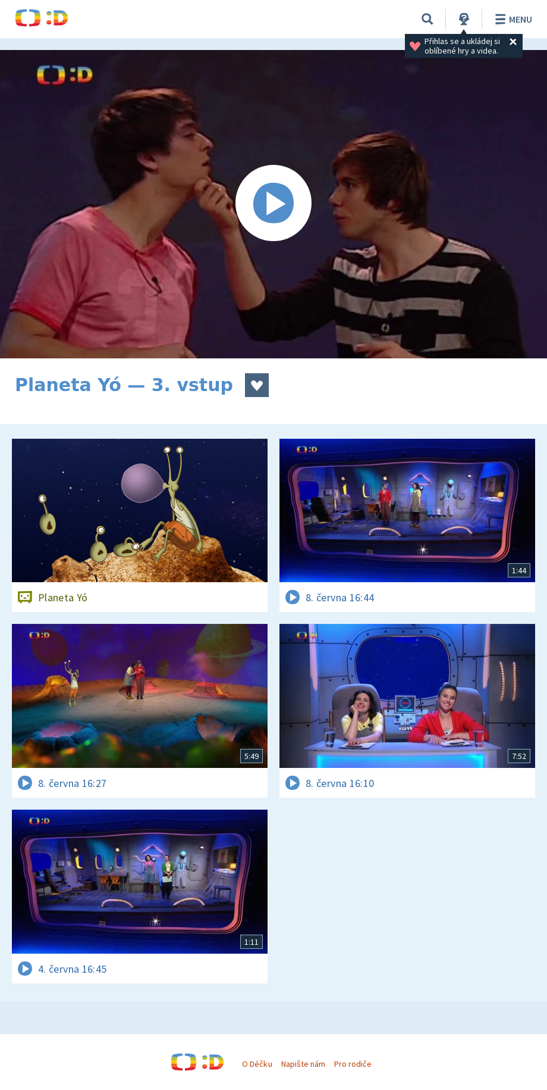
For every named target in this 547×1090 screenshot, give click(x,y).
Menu (511, 19)
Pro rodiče (353, 1063)
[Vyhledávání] (427, 19)
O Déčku (257, 1063)
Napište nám (303, 1063)
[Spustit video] (273, 204)
